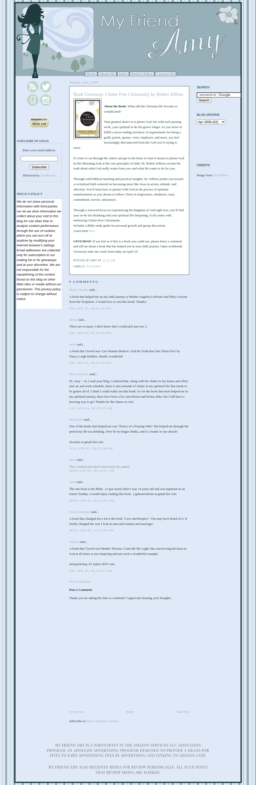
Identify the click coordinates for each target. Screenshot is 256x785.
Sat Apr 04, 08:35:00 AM (90, 408)
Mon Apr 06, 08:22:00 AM (91, 470)
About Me (107, 74)
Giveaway (94, 266)
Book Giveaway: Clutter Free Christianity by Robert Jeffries (129, 94)
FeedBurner (48, 175)
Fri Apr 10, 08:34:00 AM (90, 571)
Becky (73, 319)
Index (123, 74)
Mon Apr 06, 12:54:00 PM (91, 530)
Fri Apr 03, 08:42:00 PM (90, 363)
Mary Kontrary (79, 374)
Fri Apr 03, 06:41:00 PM (90, 308)
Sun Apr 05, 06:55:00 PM (91, 448)
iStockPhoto (221, 175)
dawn (72, 344)
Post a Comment (80, 581)
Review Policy (141, 74)
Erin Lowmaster (79, 512)
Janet (73, 460)
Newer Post (76, 712)
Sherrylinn (76, 419)
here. (92, 231)
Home (91, 74)
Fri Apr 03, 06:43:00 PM (90, 333)
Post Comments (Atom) (102, 721)
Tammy (74, 542)
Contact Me (165, 74)
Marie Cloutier (78, 290)
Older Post (182, 712)
